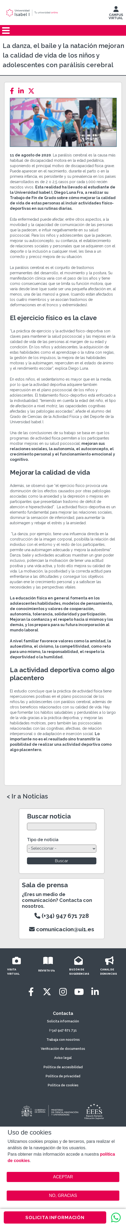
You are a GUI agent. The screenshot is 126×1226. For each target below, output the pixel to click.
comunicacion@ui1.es (61, 929)
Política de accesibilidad (63, 1067)
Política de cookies (63, 1085)
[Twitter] (33, 91)
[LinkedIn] (22, 91)
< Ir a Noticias (27, 796)
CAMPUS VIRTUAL (116, 14)
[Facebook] (13, 91)
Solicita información (63, 1021)
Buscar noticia (49, 816)
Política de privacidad (63, 1076)
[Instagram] (63, 992)
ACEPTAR (63, 1177)
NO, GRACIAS (63, 1195)
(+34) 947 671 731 (63, 1030)
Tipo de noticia (42, 839)
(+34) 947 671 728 (61, 915)
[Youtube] (79, 992)
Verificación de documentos (63, 1049)
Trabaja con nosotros (63, 1040)
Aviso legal (63, 1058)
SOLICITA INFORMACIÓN (55, 1217)
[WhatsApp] (115, 1217)
